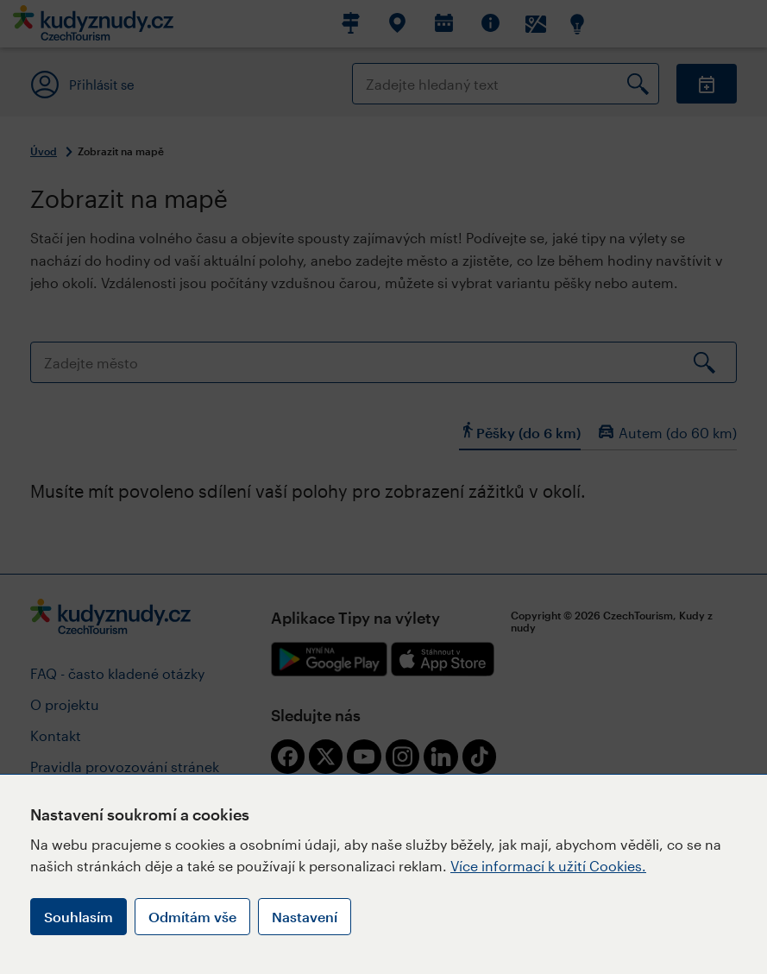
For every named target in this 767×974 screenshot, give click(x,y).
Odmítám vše (192, 916)
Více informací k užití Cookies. (548, 866)
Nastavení (304, 916)
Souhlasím (78, 916)
